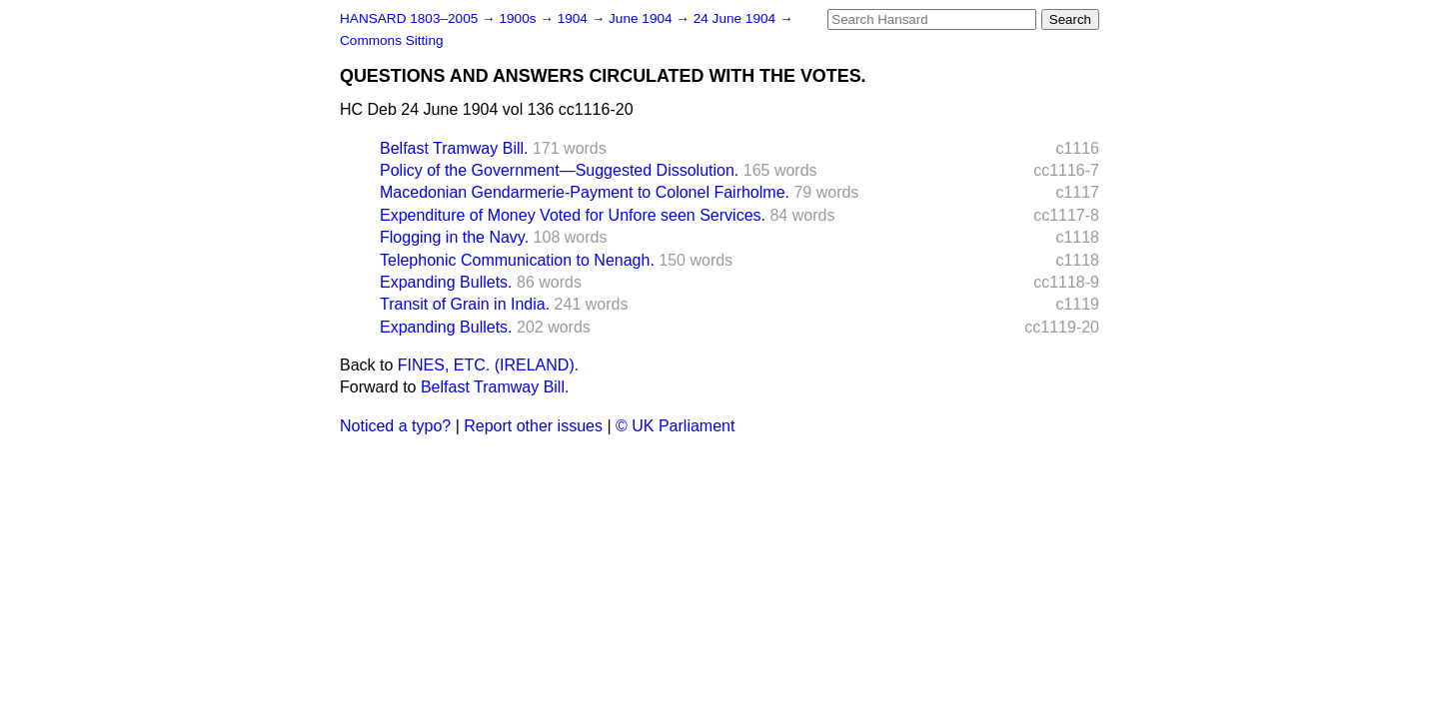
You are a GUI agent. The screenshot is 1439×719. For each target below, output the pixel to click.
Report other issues (533, 425)
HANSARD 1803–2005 (409, 18)
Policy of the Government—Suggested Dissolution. (559, 170)
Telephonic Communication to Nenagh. (517, 260)
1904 (575, 18)
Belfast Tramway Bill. (454, 148)
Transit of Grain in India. (465, 304)
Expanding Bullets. (446, 282)
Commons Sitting (392, 40)
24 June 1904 (736, 18)
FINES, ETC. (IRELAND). (488, 365)
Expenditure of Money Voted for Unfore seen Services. (572, 215)
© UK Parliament (675, 425)
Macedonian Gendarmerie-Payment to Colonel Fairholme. (584, 192)
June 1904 (642, 18)
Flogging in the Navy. (454, 237)
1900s (519, 18)
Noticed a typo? (395, 425)
